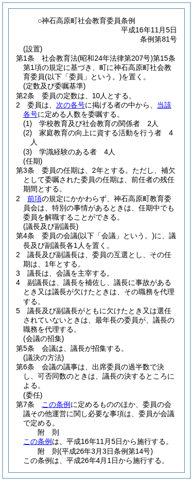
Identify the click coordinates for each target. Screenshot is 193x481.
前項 (34, 198)
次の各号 (70, 105)
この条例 (56, 404)
